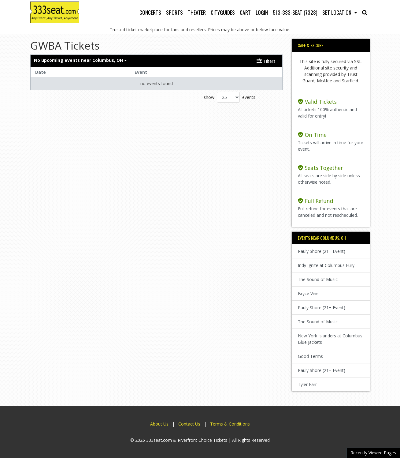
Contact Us (189, 424)
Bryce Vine (308, 293)
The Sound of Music (318, 279)
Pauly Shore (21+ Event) (321, 251)
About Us (159, 424)
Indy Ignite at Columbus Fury (326, 265)
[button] (365, 12)
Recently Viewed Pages (373, 453)
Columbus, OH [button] (80, 60)
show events (229, 97)
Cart (245, 12)
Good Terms (310, 356)
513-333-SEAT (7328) (295, 12)
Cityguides (223, 12)
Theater (197, 12)
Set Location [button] (337, 12)
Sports (174, 12)
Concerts (150, 12)
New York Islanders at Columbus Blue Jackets (330, 339)
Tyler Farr (307, 384)
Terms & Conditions (230, 424)
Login (262, 12)
